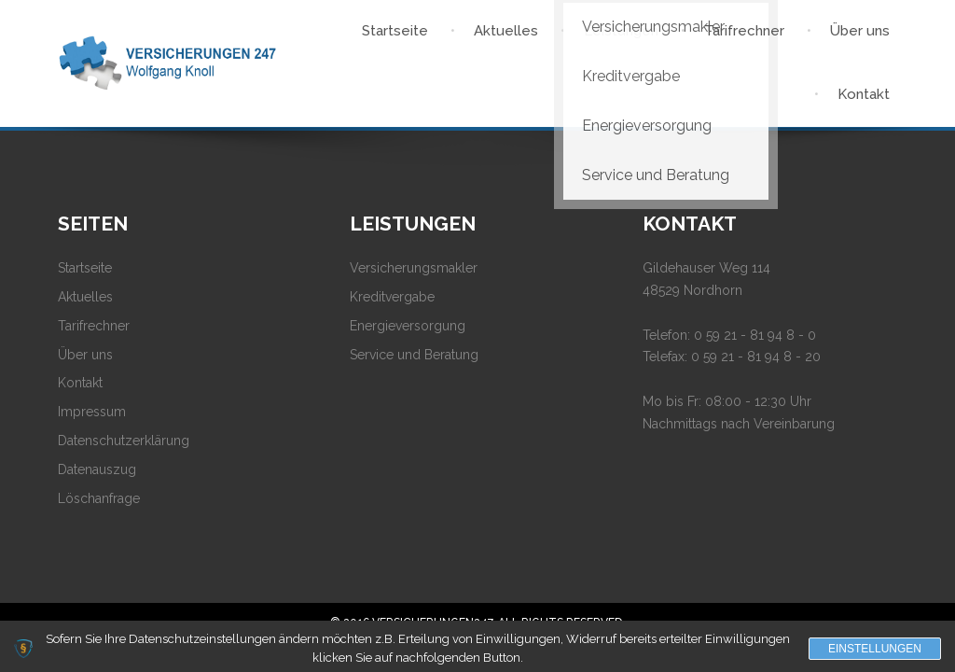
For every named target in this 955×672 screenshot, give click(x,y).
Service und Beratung (414, 354)
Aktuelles (85, 296)
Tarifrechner (94, 325)
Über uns (85, 354)
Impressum (92, 411)
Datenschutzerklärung (123, 440)
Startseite (85, 267)
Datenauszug (97, 469)
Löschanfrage (99, 498)
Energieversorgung (407, 325)
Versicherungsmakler (414, 267)
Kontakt (80, 382)
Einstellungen (874, 648)
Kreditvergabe (392, 296)
